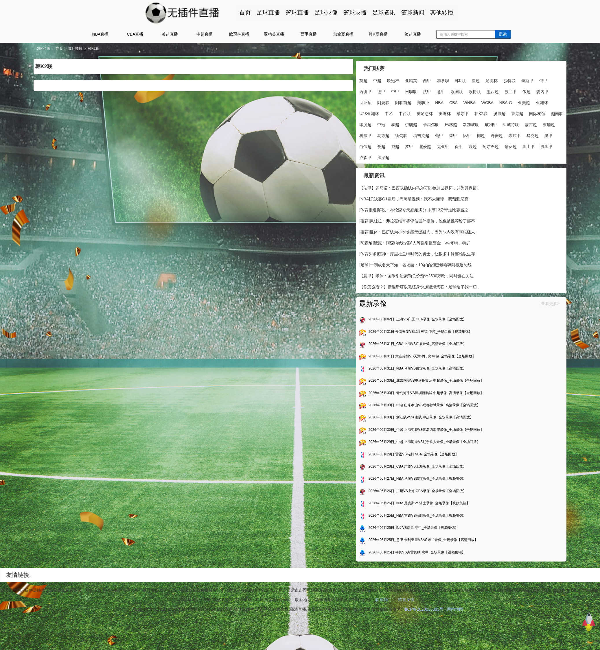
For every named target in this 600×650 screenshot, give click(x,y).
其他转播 (438, 12)
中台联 (409, 122)
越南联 (410, 133)
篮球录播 (352, 12)
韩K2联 (160, 49)
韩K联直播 (378, 34)
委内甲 (438, 100)
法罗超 (446, 177)
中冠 (444, 133)
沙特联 (352, 89)
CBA (404, 111)
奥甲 (368, 166)
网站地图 (455, 641)
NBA (390, 111)
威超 (414, 166)
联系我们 (383, 631)
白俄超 (384, 166)
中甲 (432, 89)
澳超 (462, 78)
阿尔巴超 (354, 177)
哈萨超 (374, 177)
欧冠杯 (380, 78)
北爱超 (443, 166)
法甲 (463, 89)
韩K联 (446, 78)
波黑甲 (410, 177)
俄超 (422, 100)
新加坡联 (394, 144)
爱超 (400, 166)
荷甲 (422, 155)
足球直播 (265, 12)
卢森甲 (428, 177)
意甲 (477, 89)
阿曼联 (474, 100)
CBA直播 (135, 34)
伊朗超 (474, 133)
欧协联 (370, 100)
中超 (364, 78)
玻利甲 (414, 144)
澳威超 (352, 133)
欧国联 (352, 100)
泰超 (458, 133)
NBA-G (456, 111)
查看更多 (481, 327)
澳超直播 (413, 34)
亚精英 (398, 78)
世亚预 (456, 100)
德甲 (418, 89)
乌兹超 (352, 155)
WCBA (438, 111)
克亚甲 (461, 166)
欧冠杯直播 (239, 34)
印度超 (428, 133)
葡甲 (408, 155)
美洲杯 (449, 122)
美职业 (374, 111)
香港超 (370, 133)
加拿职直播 (343, 34)
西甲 (414, 78)
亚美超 (475, 111)
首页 (242, 12)
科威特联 (434, 144)
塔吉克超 (390, 155)
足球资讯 (381, 12)
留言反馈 (406, 631)
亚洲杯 (352, 122)
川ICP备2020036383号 (422, 641)
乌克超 (352, 166)
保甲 (477, 166)
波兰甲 (406, 100)
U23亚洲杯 (374, 122)
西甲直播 (309, 34)
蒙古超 (454, 144)
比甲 (436, 155)
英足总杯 (429, 122)
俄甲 (386, 89)
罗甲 (428, 166)
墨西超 (388, 100)
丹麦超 (465, 155)
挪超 (450, 155)
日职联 (447, 89)
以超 (491, 166)
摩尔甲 (467, 122)
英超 (350, 78)
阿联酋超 (354, 111)
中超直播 (204, 34)
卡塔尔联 (354, 144)
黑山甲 (392, 177)
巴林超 (374, 144)
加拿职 (430, 78)
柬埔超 (472, 144)
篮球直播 (294, 12)
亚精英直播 (274, 34)
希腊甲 (483, 155)
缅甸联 (370, 155)
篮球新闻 (410, 12)
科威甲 (490, 144)
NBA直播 (100, 34)
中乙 (393, 122)
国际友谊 (390, 133)
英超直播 (170, 34)
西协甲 (402, 89)
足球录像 (323, 12)
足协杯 (478, 78)
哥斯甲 (370, 89)
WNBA (420, 111)
